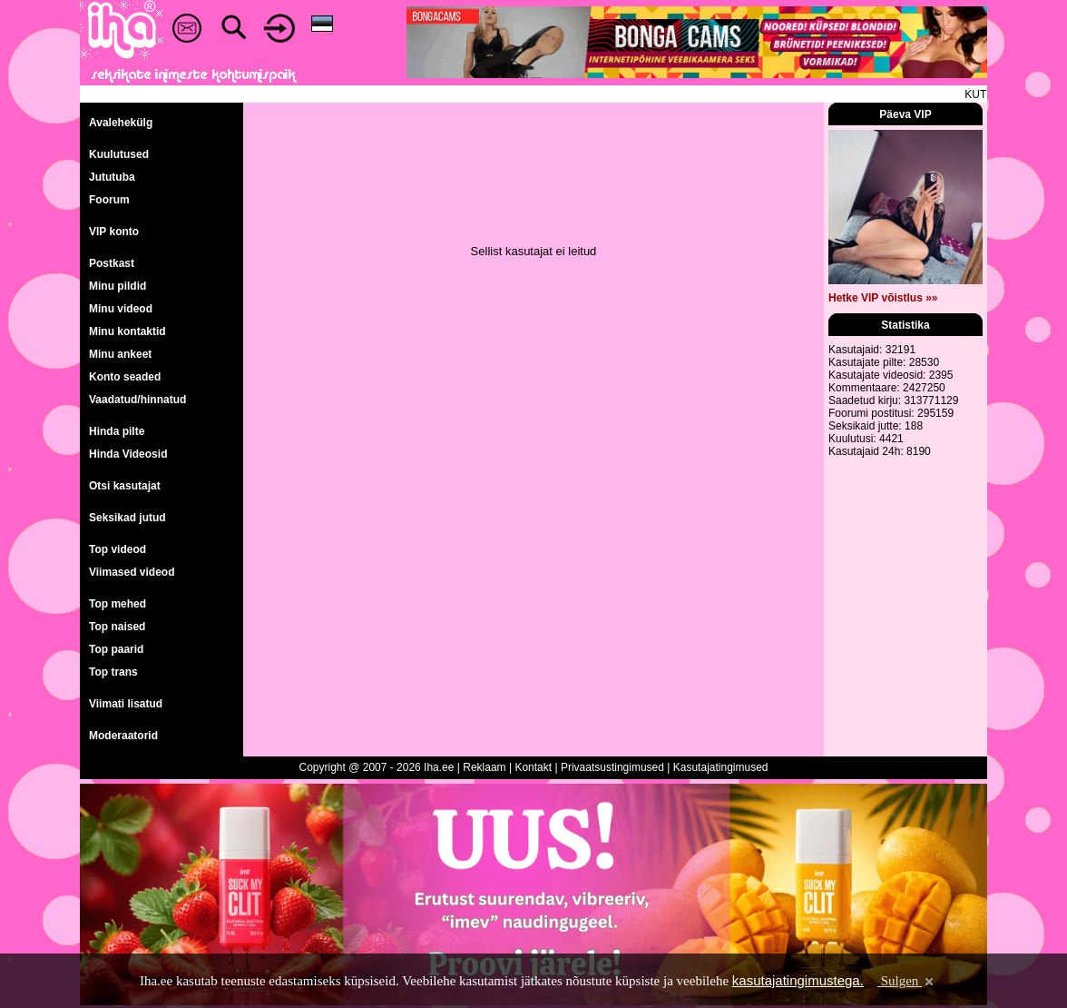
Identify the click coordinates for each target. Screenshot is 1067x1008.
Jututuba (112, 177)
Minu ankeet (120, 354)
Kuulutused (119, 154)
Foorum (109, 199)
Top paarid (116, 649)
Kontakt (533, 767)
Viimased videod (131, 572)
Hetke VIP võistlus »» (883, 298)
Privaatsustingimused (612, 767)
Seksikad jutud (127, 517)
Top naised (117, 626)
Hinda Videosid (128, 454)
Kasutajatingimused (720, 767)
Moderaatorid (123, 735)
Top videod (117, 549)
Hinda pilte (116, 431)
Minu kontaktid (127, 331)
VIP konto (114, 231)
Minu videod (120, 308)
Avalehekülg (120, 122)
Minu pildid (117, 286)
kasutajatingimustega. (798, 980)
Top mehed (117, 604)
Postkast (111, 263)
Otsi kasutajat (125, 485)
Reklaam (484, 767)
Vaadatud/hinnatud (137, 399)
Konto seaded (125, 377)
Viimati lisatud (125, 703)
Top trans (113, 672)
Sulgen (906, 980)
